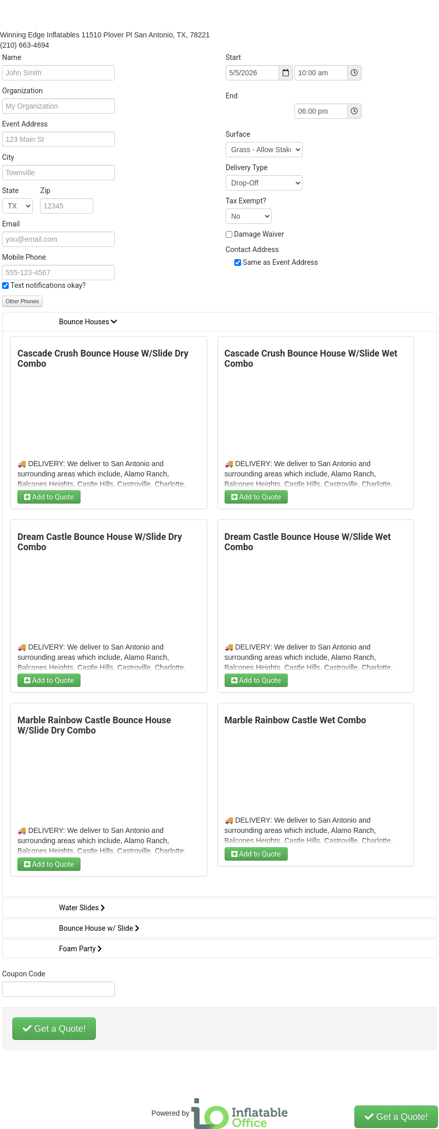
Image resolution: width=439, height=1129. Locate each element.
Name (11, 57)
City (8, 157)
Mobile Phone (24, 257)
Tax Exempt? (246, 201)
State (26, 190)
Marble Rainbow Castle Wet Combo (295, 720)
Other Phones (22, 301)
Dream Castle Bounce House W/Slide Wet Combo (308, 542)
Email (11, 224)
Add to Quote (49, 497)
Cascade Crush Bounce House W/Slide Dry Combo (102, 358)
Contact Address (252, 249)
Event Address (25, 124)
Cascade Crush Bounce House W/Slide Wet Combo (311, 358)
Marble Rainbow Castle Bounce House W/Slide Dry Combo (94, 725)
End (232, 96)
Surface (238, 134)
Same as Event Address (280, 262)
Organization (22, 91)
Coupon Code (23, 974)
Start (233, 57)
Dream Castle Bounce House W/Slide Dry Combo (99, 542)
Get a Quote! (54, 1028)
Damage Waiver (259, 234)
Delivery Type (247, 167)
